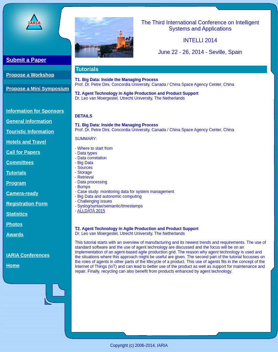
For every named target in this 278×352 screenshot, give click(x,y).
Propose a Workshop (30, 75)
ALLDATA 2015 (91, 210)
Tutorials (16, 172)
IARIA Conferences (27, 255)
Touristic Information (30, 131)
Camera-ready (22, 193)
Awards (14, 234)
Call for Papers (23, 152)
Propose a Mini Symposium (37, 88)
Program (16, 183)
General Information (29, 121)
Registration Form (27, 203)
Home (13, 265)
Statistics (16, 214)
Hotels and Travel (26, 142)
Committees (20, 162)
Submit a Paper (26, 60)
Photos (14, 224)
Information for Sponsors (35, 111)
